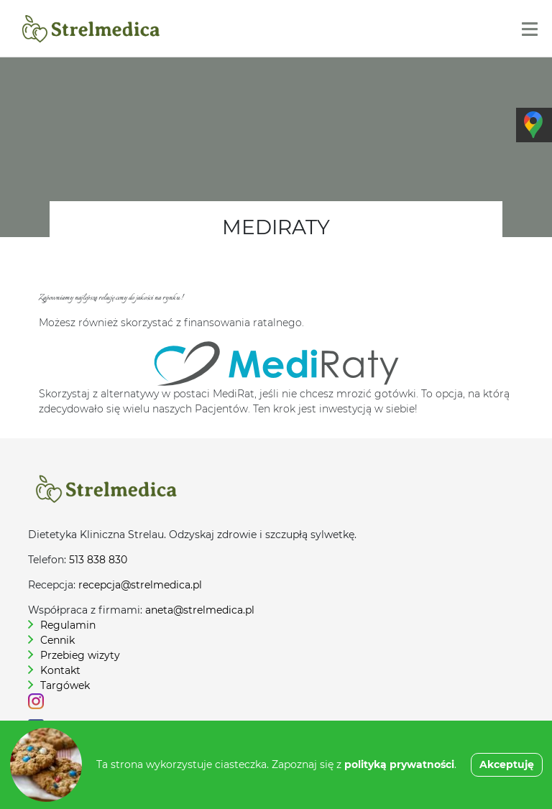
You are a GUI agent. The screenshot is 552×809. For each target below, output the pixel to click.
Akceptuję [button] (506, 764)
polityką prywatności (399, 764)
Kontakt (60, 670)
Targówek (65, 685)
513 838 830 (98, 559)
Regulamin (68, 625)
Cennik (57, 640)
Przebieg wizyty (80, 655)
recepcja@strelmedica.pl (140, 584)
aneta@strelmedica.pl (199, 610)
